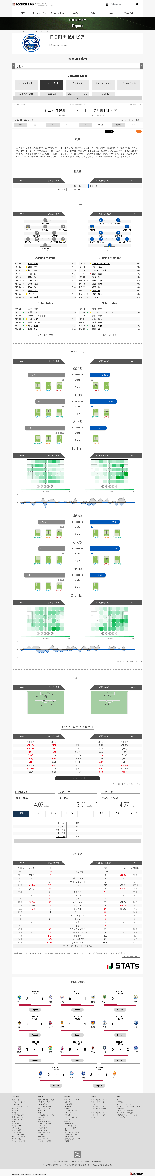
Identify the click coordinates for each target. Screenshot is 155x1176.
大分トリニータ (43, 1139)
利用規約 (58, 1161)
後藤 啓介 (33, 329)
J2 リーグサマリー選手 (98, 1108)
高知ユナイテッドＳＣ (71, 1132)
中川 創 (32, 274)
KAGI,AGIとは (121, 1108)
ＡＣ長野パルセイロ (71, 1110)
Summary (94, 1096)
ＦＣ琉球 (67, 1141)
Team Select (130, 13)
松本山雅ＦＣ (68, 1108)
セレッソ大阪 (16, 1130)
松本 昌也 (33, 287)
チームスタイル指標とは (125, 1113)
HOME (22, 13)
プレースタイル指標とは (125, 1110)
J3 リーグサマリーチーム (99, 1113)
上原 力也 (33, 280)
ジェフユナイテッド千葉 (20, 1106)
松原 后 (32, 277)
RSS (138, 131)
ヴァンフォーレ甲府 (44, 1121)
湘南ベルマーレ (43, 1119)
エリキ (95, 297)
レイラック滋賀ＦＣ (71, 1117)
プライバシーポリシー (76, 1161)
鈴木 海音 (33, 270)
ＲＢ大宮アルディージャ (46, 1115)
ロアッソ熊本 (68, 1137)
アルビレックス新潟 (44, 1124)
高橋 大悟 (97, 280)
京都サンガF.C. (17, 1126)
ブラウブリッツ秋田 (44, 1106)
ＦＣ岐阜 (67, 1115)
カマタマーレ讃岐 (70, 1128)
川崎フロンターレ (18, 1117)
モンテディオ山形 (44, 1108)
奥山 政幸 (97, 267)
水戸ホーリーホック (18, 1102)
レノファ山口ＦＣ (70, 1126)
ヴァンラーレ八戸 (44, 1102)
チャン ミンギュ (100, 270)
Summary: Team (40, 13)
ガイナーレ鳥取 (69, 1124)
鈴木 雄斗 (33, 267)
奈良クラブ (68, 1121)
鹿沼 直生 (33, 326)
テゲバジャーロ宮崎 (44, 1141)
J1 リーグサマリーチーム (99, 1100)
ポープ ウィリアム (101, 263)
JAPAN (76, 13)
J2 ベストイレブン (97, 1110)
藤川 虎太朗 (34, 322)
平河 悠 (96, 290)
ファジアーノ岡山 (18, 1134)
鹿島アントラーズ (18, 1100)
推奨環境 (65, 1161)
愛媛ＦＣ (67, 1130)
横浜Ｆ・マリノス (18, 1119)
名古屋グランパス (18, 1124)
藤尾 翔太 (97, 329)
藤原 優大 (97, 274)
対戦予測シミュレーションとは (127, 1115)
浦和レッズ (15, 1104)
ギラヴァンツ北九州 (71, 1134)
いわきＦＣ (42, 1110)
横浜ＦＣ (41, 1117)
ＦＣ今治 (41, 1134)
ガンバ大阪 (15, 1128)
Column (94, 13)
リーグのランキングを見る (77, 778)
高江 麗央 (97, 284)
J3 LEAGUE (68, 1096)
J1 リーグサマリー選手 (98, 1102)
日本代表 (120, 1102)
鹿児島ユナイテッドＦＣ (72, 1139)
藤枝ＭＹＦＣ (42, 1130)
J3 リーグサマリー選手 (98, 1115)
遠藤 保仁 (33, 284)
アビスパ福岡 (16, 1139)
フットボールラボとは (124, 1104)
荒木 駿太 (97, 294)
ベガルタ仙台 (42, 1104)
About (112, 13)
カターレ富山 (42, 1126)
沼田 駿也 (97, 326)
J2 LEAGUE (42, 1096)
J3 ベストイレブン (97, 1117)
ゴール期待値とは (122, 1117)
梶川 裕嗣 (33, 263)
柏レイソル (15, 1108)
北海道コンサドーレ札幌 (46, 1100)
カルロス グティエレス (103, 312)
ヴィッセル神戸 (17, 1132)
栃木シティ (42, 1113)
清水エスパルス (17, 1121)
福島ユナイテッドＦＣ (71, 1100)
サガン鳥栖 (42, 1137)
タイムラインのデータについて (128, 661)
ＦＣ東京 (15, 1110)
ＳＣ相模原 (68, 1106)
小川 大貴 (33, 312)
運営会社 (87, 1161)
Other (118, 1096)
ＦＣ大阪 (67, 1119)
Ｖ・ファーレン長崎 (18, 1141)
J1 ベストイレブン (97, 1104)
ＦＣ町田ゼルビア (103, 110)
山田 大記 (33, 319)
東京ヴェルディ (17, 1113)
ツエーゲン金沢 (69, 1113)
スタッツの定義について (131, 957)
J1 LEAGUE (16, 1096)
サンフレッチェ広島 (18, 1137)
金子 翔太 (33, 290)
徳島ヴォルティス (44, 1132)
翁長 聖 (96, 277)
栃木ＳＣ (67, 1102)
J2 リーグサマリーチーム (99, 1106)
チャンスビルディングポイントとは (126, 784)
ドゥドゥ (32, 294)
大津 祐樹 (33, 297)
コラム (119, 1100)
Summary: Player (58, 13)
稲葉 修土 (97, 287)
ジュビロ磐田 (54, 110)
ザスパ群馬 (68, 1104)
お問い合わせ (95, 1161)
